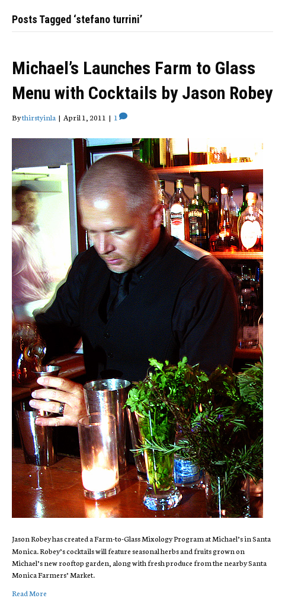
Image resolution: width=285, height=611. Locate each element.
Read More (29, 593)
